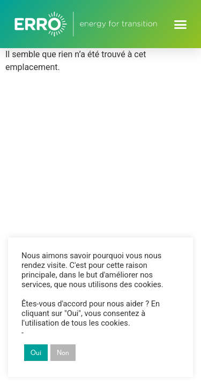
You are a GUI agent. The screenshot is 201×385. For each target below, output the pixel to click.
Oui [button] (36, 352)
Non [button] (63, 352)
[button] (180, 24)
